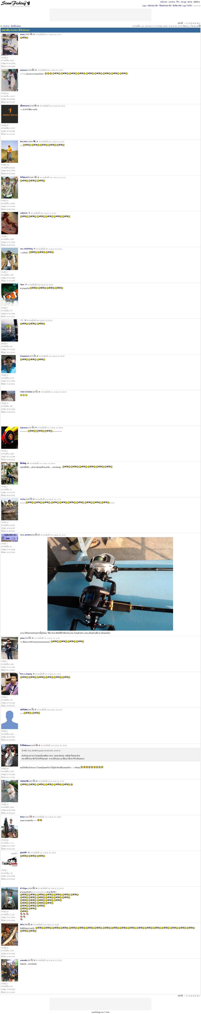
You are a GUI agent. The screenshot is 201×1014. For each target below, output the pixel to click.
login (144, 6)
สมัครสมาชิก (153, 6)
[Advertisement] (100, 1004)
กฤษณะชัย (24, 781)
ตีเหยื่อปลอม (16, 26)
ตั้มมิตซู (23, 463)
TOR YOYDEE (26, 392)
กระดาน (172, 2)
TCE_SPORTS (26, 535)
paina (22, 638)
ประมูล (183, 2)
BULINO (23, 142)
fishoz (22, 817)
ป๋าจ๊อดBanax (25, 745)
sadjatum (23, 213)
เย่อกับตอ (23, 710)
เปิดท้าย (197, 2)
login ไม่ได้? (187, 6)
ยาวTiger (23, 888)
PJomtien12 (24, 356)
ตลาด (190, 2)
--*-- (21, 320)
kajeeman (24, 428)
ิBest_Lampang (26, 674)
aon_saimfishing (26, 249)
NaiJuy (23, 499)
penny (22, 34)
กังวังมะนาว (24, 177)
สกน (22, 924)
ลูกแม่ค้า (23, 853)
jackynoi (23, 70)
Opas (22, 284)
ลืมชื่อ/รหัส (177, 6)
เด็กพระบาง (24, 106)
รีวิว (177, 2)
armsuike (23, 960)
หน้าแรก (163, 2)
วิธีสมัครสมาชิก (165, 6)
